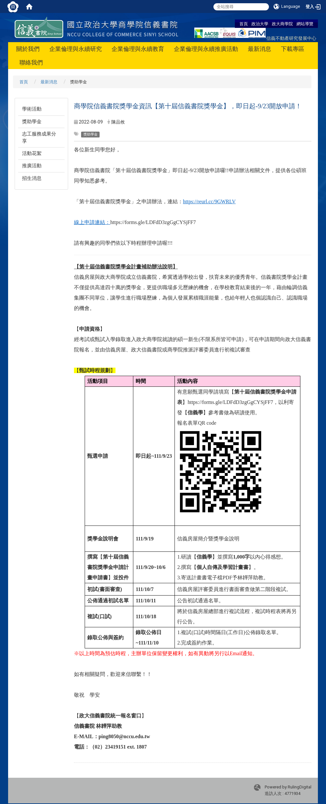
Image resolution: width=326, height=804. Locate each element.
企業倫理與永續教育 (138, 48)
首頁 (243, 24)
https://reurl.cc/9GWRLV (209, 201)
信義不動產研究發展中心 (291, 38)
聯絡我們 (31, 62)
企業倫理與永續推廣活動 (206, 48)
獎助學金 (32, 121)
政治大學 (259, 24)
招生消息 (32, 178)
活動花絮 (32, 153)
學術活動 (32, 109)
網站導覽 (304, 24)
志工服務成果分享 (39, 137)
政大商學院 (282, 24)
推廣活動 (32, 166)
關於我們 (28, 48)
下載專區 (292, 48)
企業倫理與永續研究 (75, 48)
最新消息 (259, 48)
